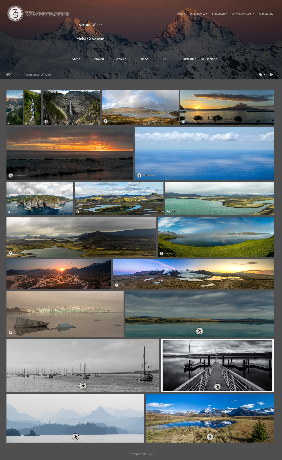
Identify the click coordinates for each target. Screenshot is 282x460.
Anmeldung (266, 13)
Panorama (31, 74)
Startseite (8, 74)
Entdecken (218, 13)
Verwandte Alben (242, 13)
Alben (179, 13)
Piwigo (148, 454)
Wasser (46, 74)
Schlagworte (197, 13)
